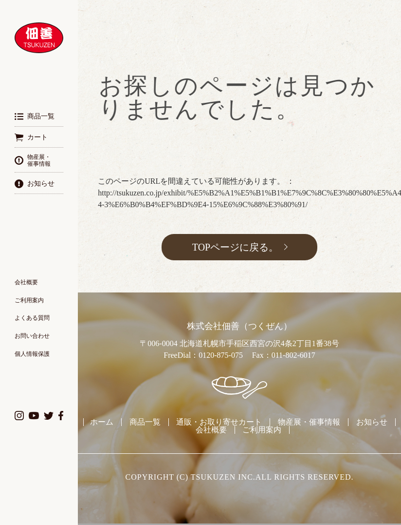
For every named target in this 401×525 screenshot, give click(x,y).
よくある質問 (32, 317)
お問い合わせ (32, 335)
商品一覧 (145, 422)
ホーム (101, 422)
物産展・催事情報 (309, 422)
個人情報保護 (32, 353)
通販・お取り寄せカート (219, 422)
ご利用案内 (29, 300)
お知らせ (371, 422)
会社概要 (26, 282)
